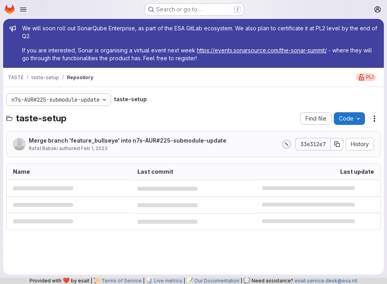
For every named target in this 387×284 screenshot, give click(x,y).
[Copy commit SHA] (337, 144)
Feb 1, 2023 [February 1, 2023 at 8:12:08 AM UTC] (94, 148)
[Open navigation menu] (23, 9)
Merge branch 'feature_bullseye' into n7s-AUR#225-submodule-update (127, 140)
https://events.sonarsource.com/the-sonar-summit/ (262, 50)
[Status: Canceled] (286, 144)
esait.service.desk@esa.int (325, 281)
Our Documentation (216, 281)
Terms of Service (122, 281)
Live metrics (168, 281)
